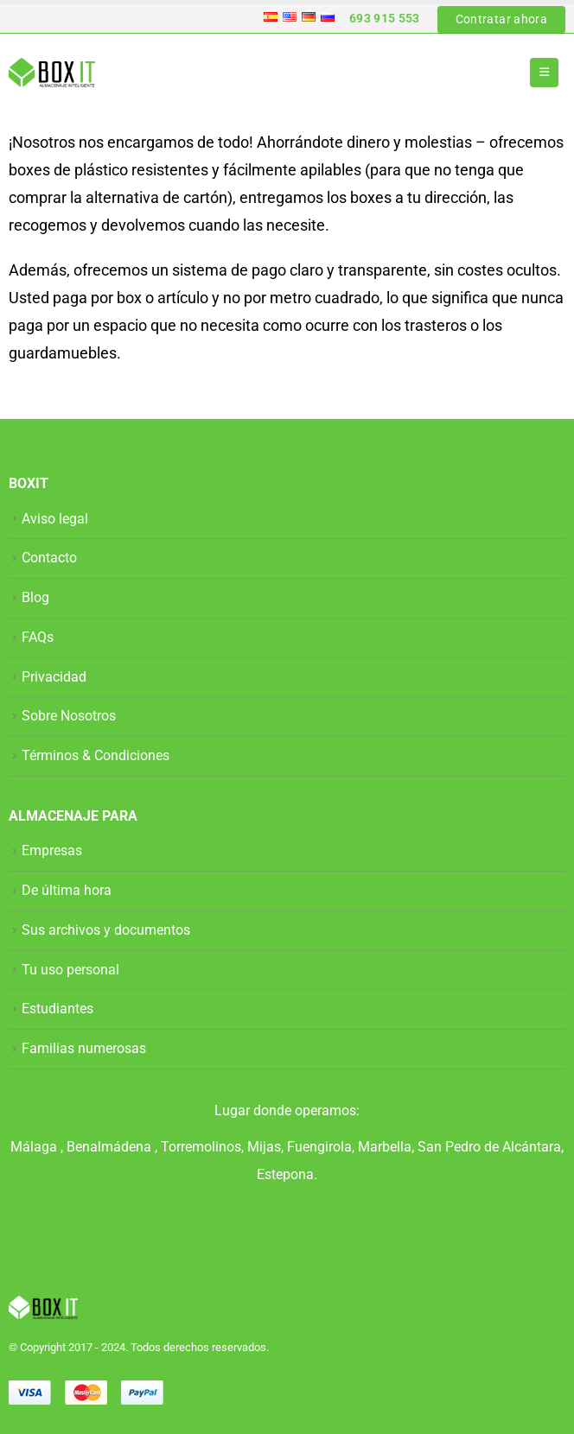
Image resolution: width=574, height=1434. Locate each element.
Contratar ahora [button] (501, 19)
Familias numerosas (84, 1048)
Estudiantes (57, 1008)
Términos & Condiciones (95, 755)
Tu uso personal (70, 969)
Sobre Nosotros (69, 715)
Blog (35, 597)
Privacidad (54, 677)
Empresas (52, 850)
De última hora (67, 890)
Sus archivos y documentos (106, 930)
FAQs (38, 637)
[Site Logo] (52, 72)
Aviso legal (55, 519)
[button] (544, 72)
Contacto (49, 557)
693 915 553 (384, 18)
